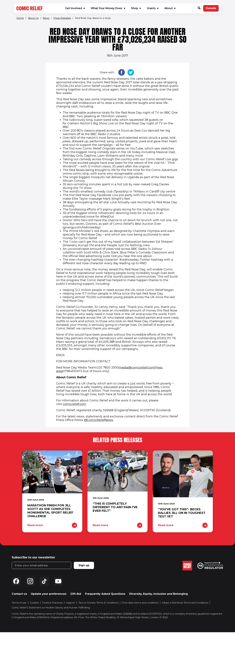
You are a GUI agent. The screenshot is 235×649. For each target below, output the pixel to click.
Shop (136, 8)
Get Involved (75, 8)
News (46, 18)
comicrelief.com (74, 404)
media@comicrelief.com (137, 367)
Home (20, 18)
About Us (33, 18)
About (169, 8)
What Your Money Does (108, 8)
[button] (200, 8)
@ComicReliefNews (98, 420)
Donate (212, 9)
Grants (152, 8)
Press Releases (62, 18)
